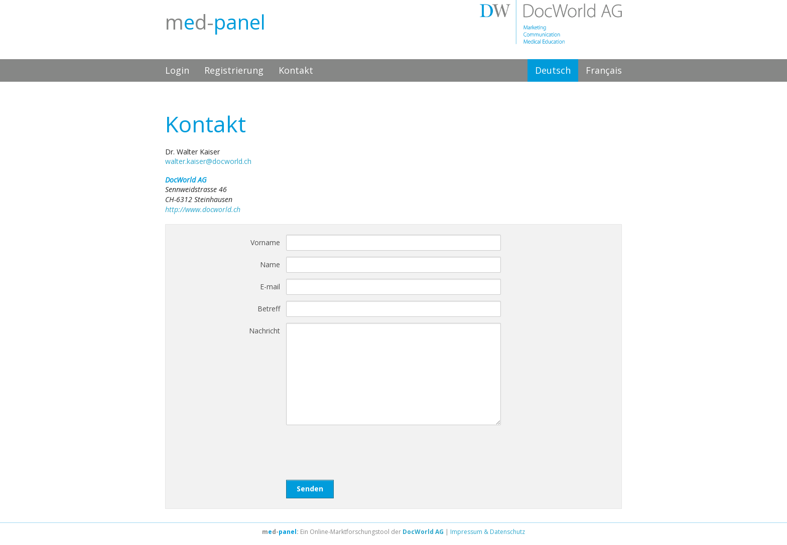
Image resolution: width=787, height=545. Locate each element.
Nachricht (264, 330)
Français (604, 70)
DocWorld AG (423, 531)
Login (177, 70)
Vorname (265, 242)
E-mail (270, 286)
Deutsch (553, 70)
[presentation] (362, 450)
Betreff (268, 308)
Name (270, 264)
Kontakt (296, 70)
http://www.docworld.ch (202, 209)
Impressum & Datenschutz (487, 531)
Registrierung (234, 70)
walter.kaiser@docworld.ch (208, 161)
